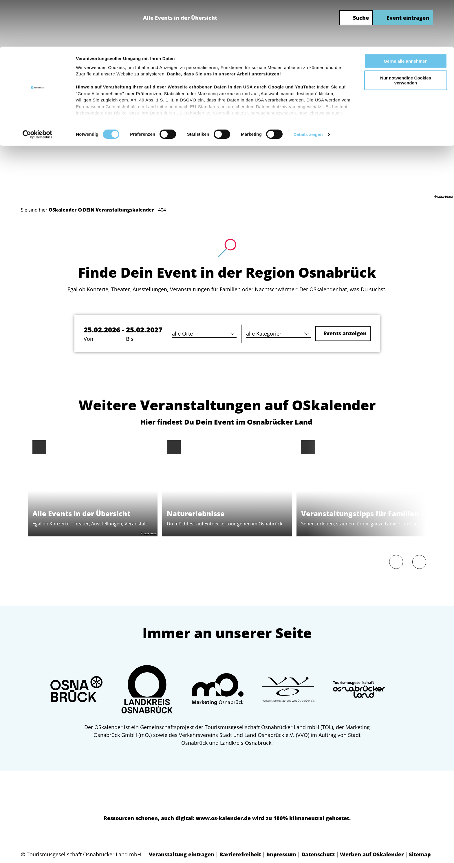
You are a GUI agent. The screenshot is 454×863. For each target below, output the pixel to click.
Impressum (281, 854)
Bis (129, 338)
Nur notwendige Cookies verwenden (405, 34)
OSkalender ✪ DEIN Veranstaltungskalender (101, 210)
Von (88, 338)
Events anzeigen (344, 333)
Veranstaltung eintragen (181, 854)
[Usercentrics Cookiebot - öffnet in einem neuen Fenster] (37, 88)
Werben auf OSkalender (372, 854)
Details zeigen (308, 87)
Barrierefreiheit (240, 854)
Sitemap (420, 854)
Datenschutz (318, 854)
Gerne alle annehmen (406, 14)
